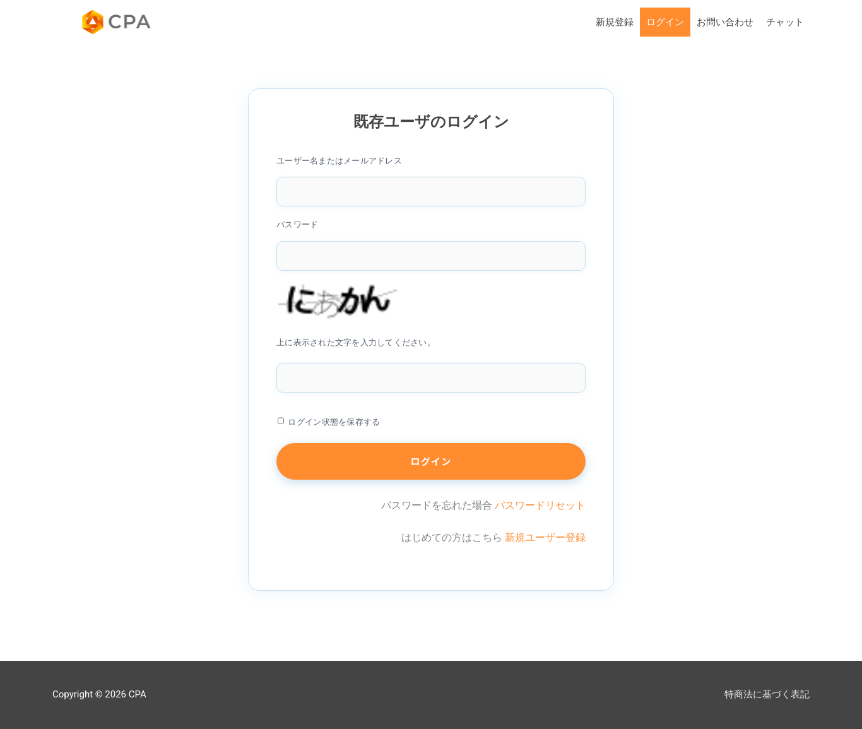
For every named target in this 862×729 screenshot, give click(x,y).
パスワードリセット (540, 505)
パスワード (297, 224)
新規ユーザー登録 (545, 537)
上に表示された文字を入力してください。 (355, 342)
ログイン (665, 22)
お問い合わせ (725, 22)
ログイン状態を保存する (334, 422)
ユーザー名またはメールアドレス (339, 160)
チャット (785, 22)
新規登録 (615, 22)
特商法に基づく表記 (767, 694)
